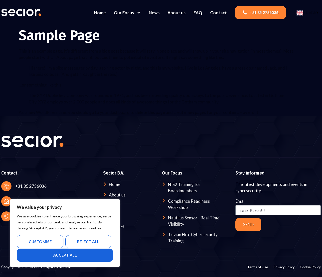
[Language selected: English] (307, 12)
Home (100, 12)
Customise (40, 241)
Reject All (88, 241)
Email (240, 201)
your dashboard (115, 112)
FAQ (197, 12)
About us (176, 12)
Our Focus (127, 12)
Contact (218, 12)
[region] (65, 233)
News (154, 12)
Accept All (65, 255)
